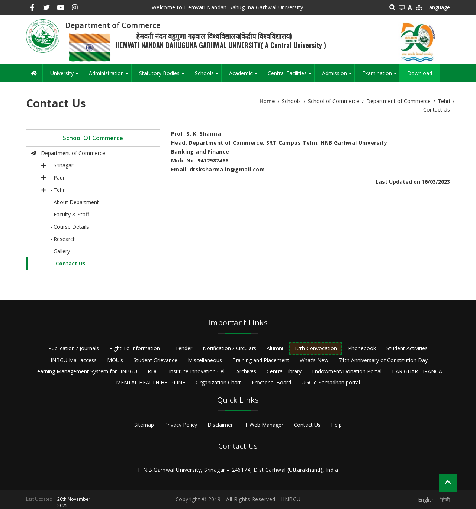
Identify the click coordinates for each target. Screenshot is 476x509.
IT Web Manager (263, 424)
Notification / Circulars (229, 348)
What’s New (314, 360)
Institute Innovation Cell (197, 371)
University (65, 76)
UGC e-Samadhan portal (331, 382)
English (426, 499)
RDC (153, 371)
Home (267, 100)
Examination (380, 76)
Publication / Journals (73, 348)
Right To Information (134, 348)
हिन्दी (445, 499)
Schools (208, 76)
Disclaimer (220, 424)
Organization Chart (218, 382)
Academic (244, 76)
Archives (246, 371)
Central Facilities (291, 76)
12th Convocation (315, 348)
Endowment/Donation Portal (347, 371)
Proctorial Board (271, 382)
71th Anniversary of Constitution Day (383, 360)
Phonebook (362, 348)
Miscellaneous (205, 360)
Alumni (275, 348)
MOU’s (115, 360)
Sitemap (144, 424)
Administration (110, 76)
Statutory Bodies (163, 76)
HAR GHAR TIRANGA (417, 371)
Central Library (284, 371)
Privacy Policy (180, 424)
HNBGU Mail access (72, 360)
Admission (338, 76)
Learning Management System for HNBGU (85, 371)
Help (336, 424)
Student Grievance (155, 360)
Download (419, 73)
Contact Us (307, 424)
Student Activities (407, 348)
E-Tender (181, 348)
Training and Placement (260, 360)
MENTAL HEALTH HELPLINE (150, 382)
